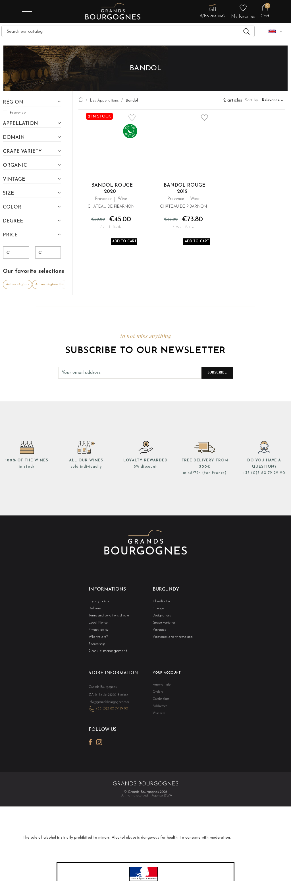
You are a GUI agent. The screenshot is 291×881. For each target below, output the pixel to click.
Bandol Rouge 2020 (112, 188)
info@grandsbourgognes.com (107, 709)
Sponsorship (96, 645)
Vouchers (158, 715)
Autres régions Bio (49, 284)
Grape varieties (162, 623)
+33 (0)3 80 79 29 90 (264, 473)
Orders (157, 693)
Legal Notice (97, 623)
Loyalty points (98, 601)
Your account (166, 674)
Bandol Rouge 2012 (184, 188)
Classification (161, 601)
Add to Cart (125, 242)
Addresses (159, 708)
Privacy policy (97, 630)
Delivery (94, 608)
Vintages (158, 630)
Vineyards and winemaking (170, 637)
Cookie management (108, 652)
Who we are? (97, 637)
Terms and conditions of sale (107, 615)
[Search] (128, 31)
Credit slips (160, 700)
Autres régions (17, 284)
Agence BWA (161, 801)
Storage (158, 608)
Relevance (271, 100)
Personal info (161, 686)
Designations (161, 615)
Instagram (99, 748)
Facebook (90, 748)
